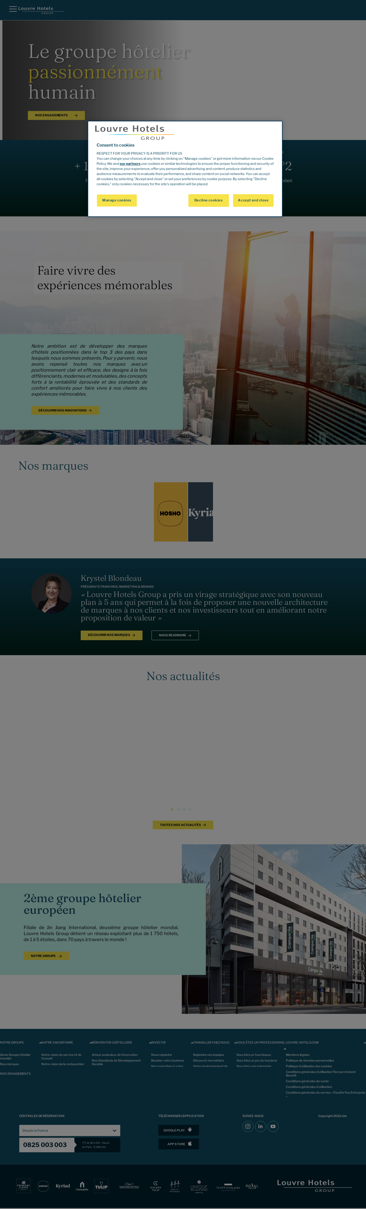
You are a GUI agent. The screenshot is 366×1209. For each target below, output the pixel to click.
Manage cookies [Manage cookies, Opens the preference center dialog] (116, 200)
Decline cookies (208, 200)
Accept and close (253, 200)
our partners (130, 164)
